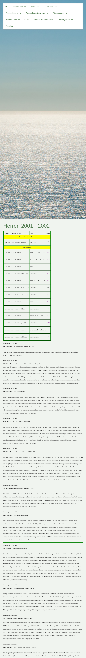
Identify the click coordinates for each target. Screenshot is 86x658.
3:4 (48, 259)
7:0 (48, 266)
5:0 (48, 252)
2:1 (48, 336)
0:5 (48, 280)
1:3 (48, 329)
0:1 (48, 301)
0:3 (48, 273)
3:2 (48, 294)
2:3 (48, 308)
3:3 (48, 315)
